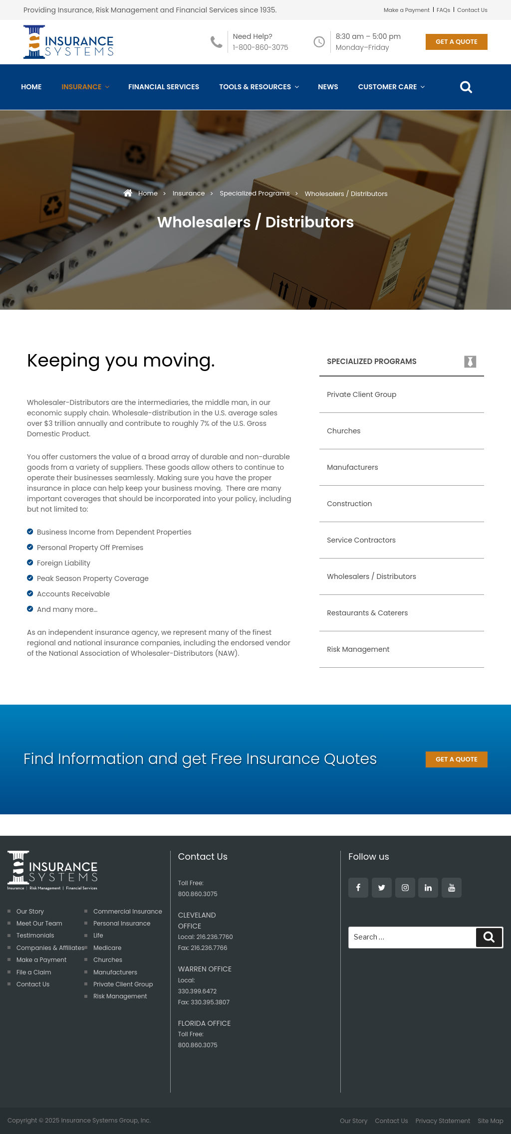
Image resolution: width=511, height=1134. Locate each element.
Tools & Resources (258, 87)
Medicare (107, 948)
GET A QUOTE (457, 41)
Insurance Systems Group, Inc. (106, 1120)
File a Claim (33, 972)
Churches (343, 431)
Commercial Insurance (127, 911)
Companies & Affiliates (50, 948)
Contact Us (472, 10)
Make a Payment (407, 10)
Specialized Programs (255, 193)
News (328, 87)
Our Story (30, 911)
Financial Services (163, 87)
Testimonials (35, 935)
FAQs (443, 10)
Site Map (491, 1121)
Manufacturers (352, 467)
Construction (349, 504)
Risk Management (358, 649)
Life (98, 935)
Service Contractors (361, 540)
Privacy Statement (443, 1121)
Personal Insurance (121, 923)
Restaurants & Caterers (367, 613)
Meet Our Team (39, 923)
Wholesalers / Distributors (371, 576)
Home (31, 87)
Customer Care (391, 87)
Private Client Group (361, 394)
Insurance (84, 87)
